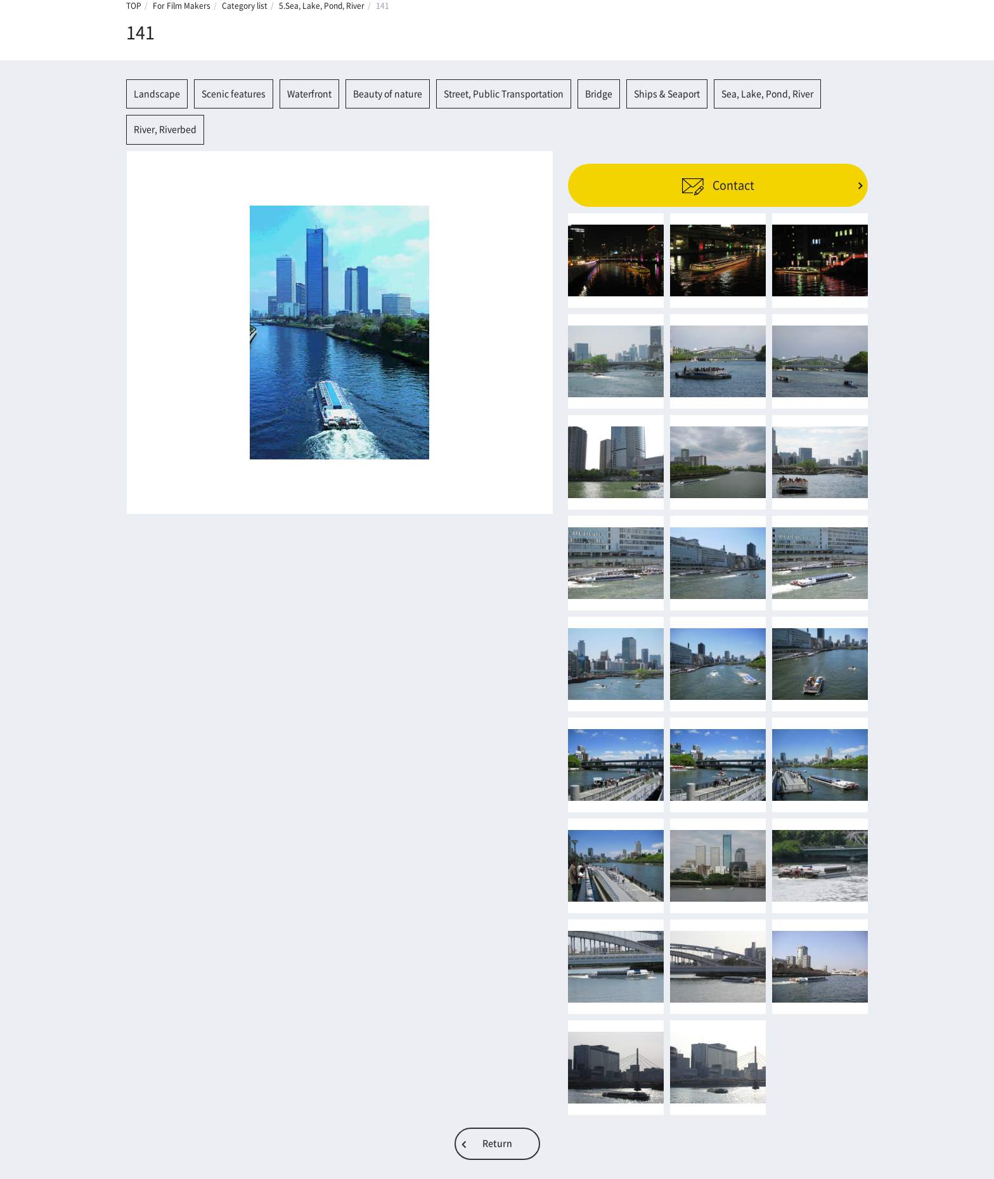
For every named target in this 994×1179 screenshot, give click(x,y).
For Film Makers (181, 6)
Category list (245, 6)
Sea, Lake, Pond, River (767, 93)
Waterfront (309, 93)
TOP (133, 6)
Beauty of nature (387, 93)
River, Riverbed (165, 129)
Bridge (598, 93)
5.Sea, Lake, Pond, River (322, 6)
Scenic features (234, 93)
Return (497, 1143)
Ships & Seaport (667, 93)
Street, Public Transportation (504, 93)
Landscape (157, 93)
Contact (717, 185)
